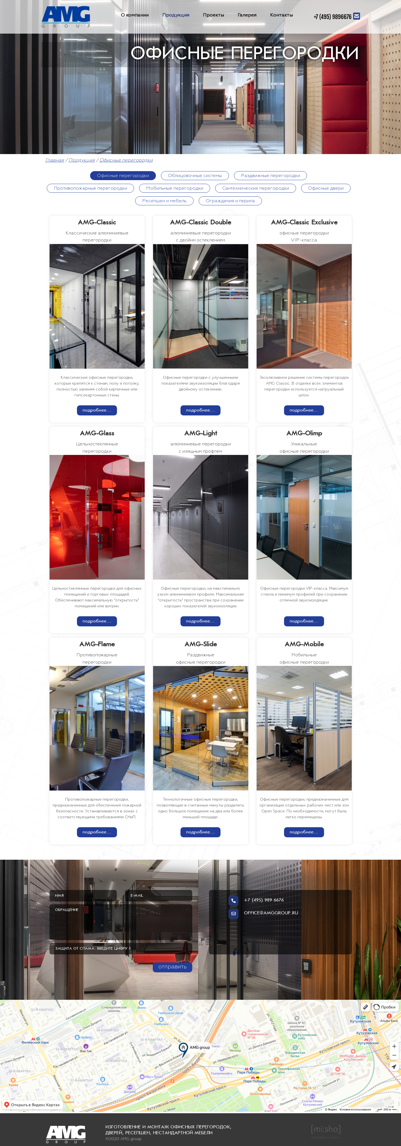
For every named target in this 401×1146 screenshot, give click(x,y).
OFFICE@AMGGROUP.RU (263, 914)
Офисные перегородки (126, 160)
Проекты (213, 15)
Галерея (247, 15)
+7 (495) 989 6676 (256, 901)
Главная (54, 160)
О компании (135, 15)
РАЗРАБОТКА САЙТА (326, 1131)
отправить (172, 967)
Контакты (281, 15)
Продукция (175, 15)
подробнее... (97, 410)
